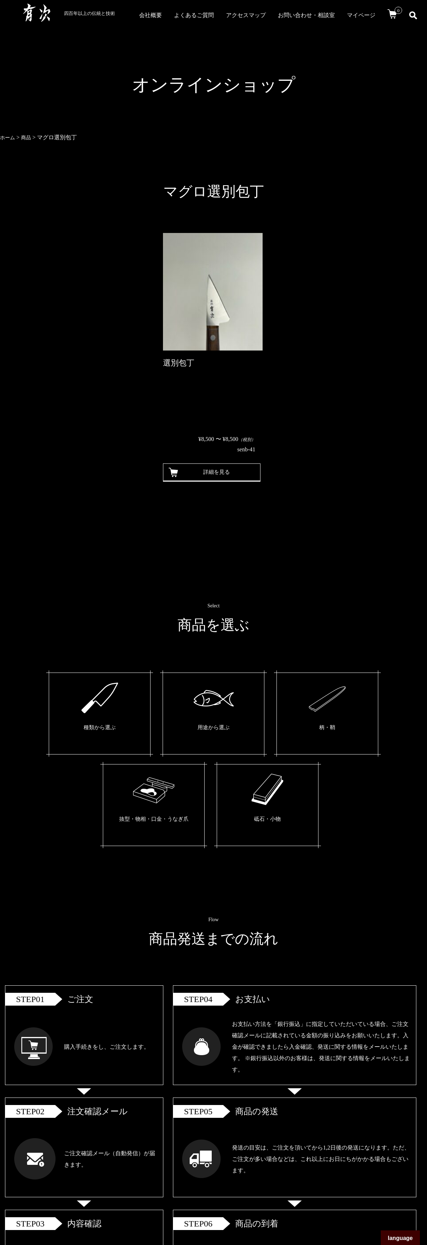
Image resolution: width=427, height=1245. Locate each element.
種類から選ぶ (80, 729)
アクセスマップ (246, 15)
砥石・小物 (341, 729)
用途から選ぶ (145, 729)
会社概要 (150, 15)
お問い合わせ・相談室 (306, 15)
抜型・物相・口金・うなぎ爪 (276, 734)
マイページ (361, 15)
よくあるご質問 (194, 15)
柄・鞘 (210, 729)
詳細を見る (211, 472)
